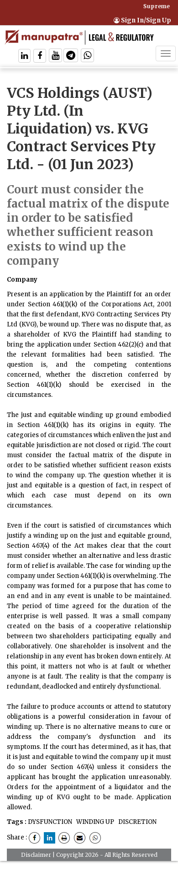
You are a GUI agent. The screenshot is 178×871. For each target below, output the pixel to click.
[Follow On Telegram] (70, 56)
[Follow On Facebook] (39, 56)
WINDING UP (94, 822)
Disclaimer (36, 854)
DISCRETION (137, 822)
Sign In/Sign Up (142, 20)
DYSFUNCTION (50, 822)
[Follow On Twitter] (55, 56)
